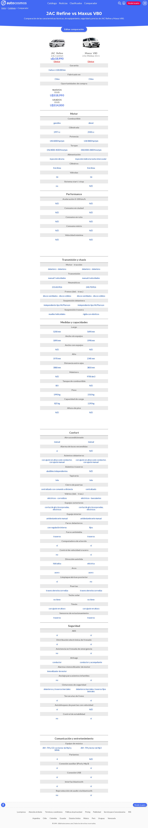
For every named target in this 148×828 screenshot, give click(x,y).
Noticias (63, 3)
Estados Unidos (75, 818)
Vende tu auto (133, 3)
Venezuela (112, 818)
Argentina (36, 818)
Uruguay (101, 818)
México (86, 818)
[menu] (145, 3)
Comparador (90, 3)
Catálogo (52, 3)
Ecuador (63, 818)
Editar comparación (74, 29)
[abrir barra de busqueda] (119, 3)
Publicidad (97, 812)
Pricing (87, 812)
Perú (93, 818)
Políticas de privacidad (73, 812)
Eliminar (57, 61)
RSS (129, 812)
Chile (45, 818)
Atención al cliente (35, 812)
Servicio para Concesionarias (114, 812)
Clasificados (76, 3)
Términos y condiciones (54, 812)
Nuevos (57, 93)
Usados (57, 102)
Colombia (53, 818)
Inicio (3, 8)
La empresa (21, 812)
